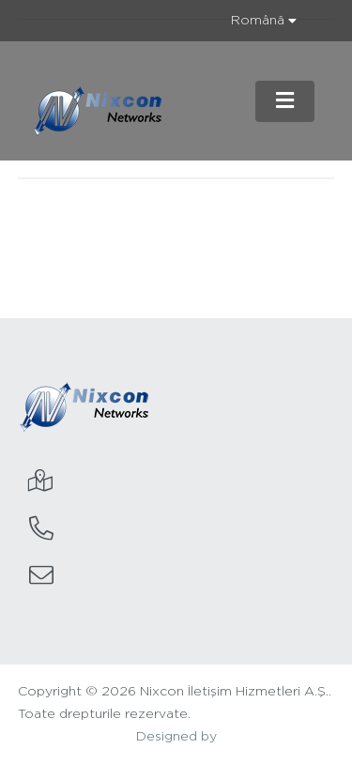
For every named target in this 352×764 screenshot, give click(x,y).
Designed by (176, 736)
